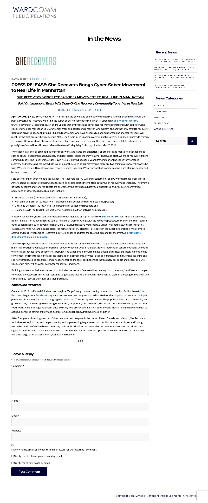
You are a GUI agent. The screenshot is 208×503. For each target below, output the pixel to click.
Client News (161, 111)
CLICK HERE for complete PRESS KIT (80, 109)
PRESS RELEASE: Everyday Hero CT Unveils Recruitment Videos (172, 87)
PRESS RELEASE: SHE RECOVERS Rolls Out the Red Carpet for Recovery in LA (174, 77)
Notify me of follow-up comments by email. (38, 455)
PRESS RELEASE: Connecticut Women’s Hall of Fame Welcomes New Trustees (175, 61)
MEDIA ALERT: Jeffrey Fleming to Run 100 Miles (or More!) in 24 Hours (174, 68)
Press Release (161, 123)
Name (15, 400)
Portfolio (160, 117)
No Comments (40, 79)
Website (16, 430)
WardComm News (163, 129)
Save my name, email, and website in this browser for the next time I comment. (54, 449)
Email (15, 415)
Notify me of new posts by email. (32, 462)
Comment (17, 365)
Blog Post (160, 106)
